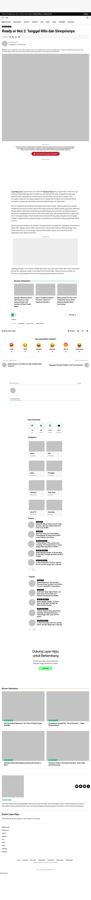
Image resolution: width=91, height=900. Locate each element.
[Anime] (37, 446)
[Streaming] (54, 505)
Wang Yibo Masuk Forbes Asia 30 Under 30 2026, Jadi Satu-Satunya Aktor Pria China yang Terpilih (49, 526)
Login (79, 383)
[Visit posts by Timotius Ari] (5, 43)
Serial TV (33, 512)
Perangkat (51, 473)
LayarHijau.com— (17, 192)
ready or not (30, 323)
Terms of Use (48, 14)
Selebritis (33, 492)
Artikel (5, 26)
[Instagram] (50, 428)
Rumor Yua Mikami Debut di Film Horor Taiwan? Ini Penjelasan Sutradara (45, 300)
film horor (21, 323)
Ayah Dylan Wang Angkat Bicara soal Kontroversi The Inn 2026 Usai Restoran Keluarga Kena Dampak (49, 594)
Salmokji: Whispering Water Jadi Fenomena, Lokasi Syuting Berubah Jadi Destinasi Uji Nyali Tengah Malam (23, 302)
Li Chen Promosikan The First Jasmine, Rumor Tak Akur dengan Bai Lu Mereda (49, 624)
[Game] (37, 466)
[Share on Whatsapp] (15, 37)
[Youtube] (59, 428)
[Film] (54, 446)
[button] (86, 14)
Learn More (45, 694)
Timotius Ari (14, 42)
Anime (32, 453)
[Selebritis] (37, 485)
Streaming (51, 512)
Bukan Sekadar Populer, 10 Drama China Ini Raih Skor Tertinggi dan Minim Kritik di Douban (49, 554)
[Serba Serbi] (54, 485)
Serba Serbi (51, 492)
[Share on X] (13, 37)
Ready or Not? (48, 192)
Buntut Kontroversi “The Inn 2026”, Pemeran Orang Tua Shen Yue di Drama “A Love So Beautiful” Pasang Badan (49, 584)
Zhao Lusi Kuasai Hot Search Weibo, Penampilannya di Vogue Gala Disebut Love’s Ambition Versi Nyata (48, 535)
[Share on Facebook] (10, 37)
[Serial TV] (37, 505)
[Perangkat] (54, 466)
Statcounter (4, 899)
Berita (38, 540)
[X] (41, 428)
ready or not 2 (40, 323)
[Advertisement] (45, 5)
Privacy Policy (37, 14)
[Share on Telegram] (18, 37)
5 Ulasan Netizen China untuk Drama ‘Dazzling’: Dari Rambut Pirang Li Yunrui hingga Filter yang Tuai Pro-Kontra (49, 545)
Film (9, 26)
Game (32, 473)
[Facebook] (32, 428)
